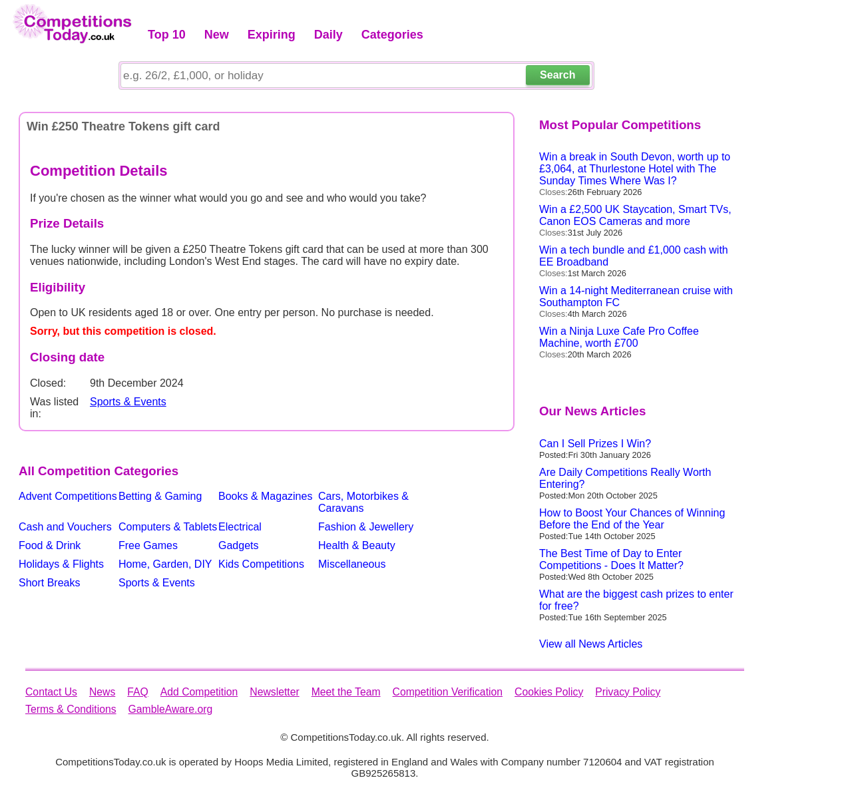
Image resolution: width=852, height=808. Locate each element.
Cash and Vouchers (65, 526)
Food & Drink (50, 545)
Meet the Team (346, 692)
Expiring (272, 34)
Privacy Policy (627, 692)
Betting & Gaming (160, 496)
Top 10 (167, 34)
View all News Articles (590, 644)
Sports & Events (128, 401)
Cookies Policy (549, 692)
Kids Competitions (261, 564)
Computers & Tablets (167, 526)
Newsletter (274, 692)
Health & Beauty (356, 545)
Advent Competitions (68, 496)
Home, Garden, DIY (165, 564)
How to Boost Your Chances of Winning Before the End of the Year (632, 518)
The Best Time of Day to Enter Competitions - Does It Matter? (611, 559)
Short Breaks (49, 582)
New (216, 34)
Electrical (240, 526)
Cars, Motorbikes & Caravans (363, 502)
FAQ (137, 692)
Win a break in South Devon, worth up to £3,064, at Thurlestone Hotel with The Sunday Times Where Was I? (634, 168)
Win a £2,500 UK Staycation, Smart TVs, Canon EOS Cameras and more (635, 215)
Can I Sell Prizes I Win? (595, 443)
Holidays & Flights (61, 564)
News (102, 692)
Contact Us (51, 692)
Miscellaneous (351, 564)
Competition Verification (448, 692)
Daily (328, 34)
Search (557, 75)
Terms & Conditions (70, 709)
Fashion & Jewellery (365, 526)
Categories (392, 34)
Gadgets (238, 545)
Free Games (148, 545)
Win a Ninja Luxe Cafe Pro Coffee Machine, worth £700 (619, 337)
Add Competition (199, 692)
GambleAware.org (170, 709)
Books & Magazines (265, 496)
